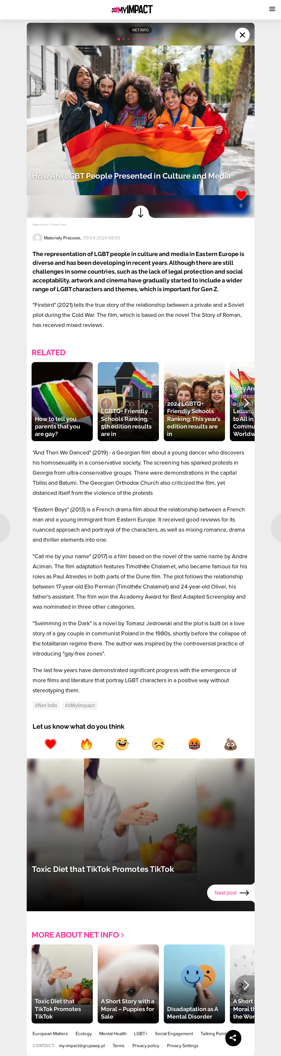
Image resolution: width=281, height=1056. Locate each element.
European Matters (50, 1033)
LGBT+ (140, 1033)
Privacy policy (146, 1046)
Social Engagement (174, 1033)
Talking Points (214, 1033)
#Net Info (46, 705)
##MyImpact (80, 705)
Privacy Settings (183, 1046)
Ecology (83, 1033)
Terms (119, 1046)
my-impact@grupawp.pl (82, 1046)
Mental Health (113, 1033)
